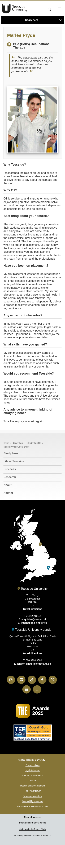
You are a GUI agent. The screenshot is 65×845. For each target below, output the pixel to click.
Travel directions (32, 609)
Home (6, 443)
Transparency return (32, 796)
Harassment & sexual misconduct (32, 806)
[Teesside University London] (48, 567)
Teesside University (15, 9)
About (7, 485)
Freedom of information (32, 775)
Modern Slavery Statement (32, 786)
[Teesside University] (40, 544)
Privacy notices (32, 765)
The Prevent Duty (32, 791)
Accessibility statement (32, 801)
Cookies (32, 780)
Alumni (8, 492)
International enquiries (34, 622)
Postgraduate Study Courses (32, 823)
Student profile (34, 443)
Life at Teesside (13, 461)
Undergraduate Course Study (32, 829)
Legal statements (32, 770)
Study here (31, 20)
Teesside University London (32, 629)
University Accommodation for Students (32, 835)
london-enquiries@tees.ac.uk (34, 663)
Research (9, 477)
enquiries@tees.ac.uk (33, 619)
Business (9, 469)
